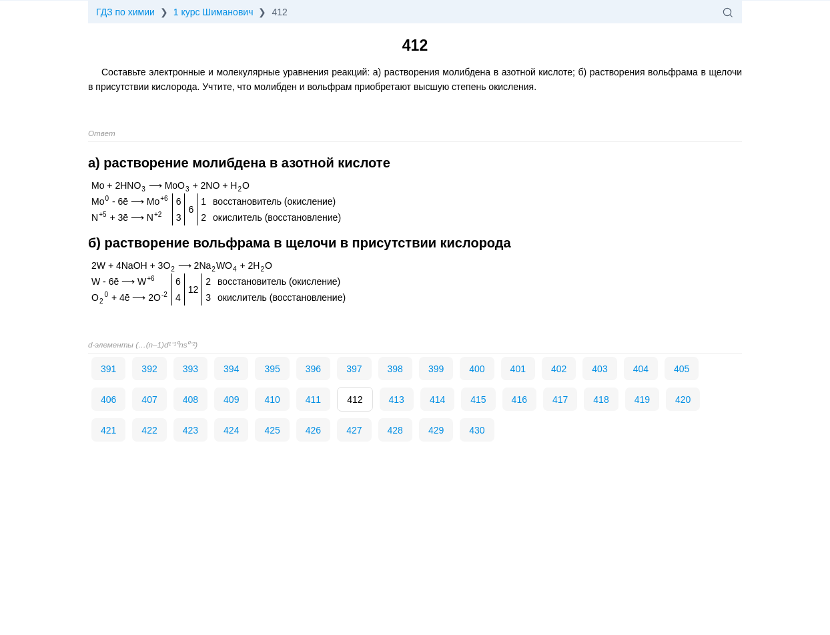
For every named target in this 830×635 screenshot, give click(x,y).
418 (600, 399)
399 (436, 369)
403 (599, 369)
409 (231, 399)
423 (190, 430)
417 (560, 399)
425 (272, 430)
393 (190, 369)
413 (396, 399)
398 (395, 369)
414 (437, 399)
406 (108, 399)
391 (108, 369)
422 (149, 430)
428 (395, 430)
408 (190, 399)
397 (354, 369)
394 (231, 369)
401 (518, 369)
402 (558, 369)
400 (476, 369)
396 (313, 369)
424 (231, 430)
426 (313, 430)
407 (149, 399)
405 (681, 369)
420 (683, 399)
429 (436, 430)
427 (354, 430)
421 (108, 430)
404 (641, 369)
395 (272, 369)
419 (642, 399)
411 (313, 399)
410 (272, 399)
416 (519, 399)
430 (476, 430)
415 (478, 399)
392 (149, 369)
